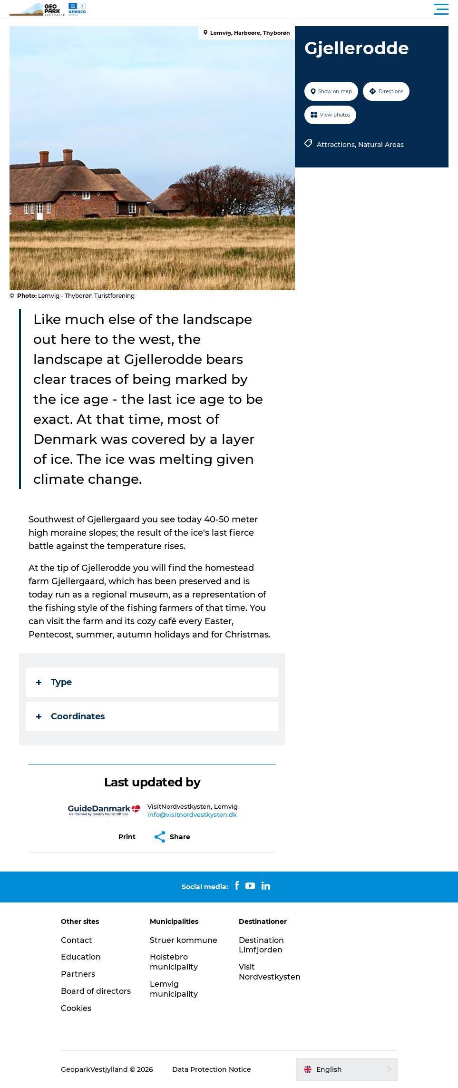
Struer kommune (183, 940)
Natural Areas (381, 144)
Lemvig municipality (174, 989)
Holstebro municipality (174, 961)
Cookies (76, 1008)
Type (54, 682)
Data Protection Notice (211, 1069)
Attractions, (337, 144)
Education (81, 956)
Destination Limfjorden (261, 945)
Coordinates (70, 716)
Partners (78, 974)
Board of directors (96, 991)
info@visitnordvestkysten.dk (192, 814)
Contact (76, 940)
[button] (271, 9)
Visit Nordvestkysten (270, 971)
